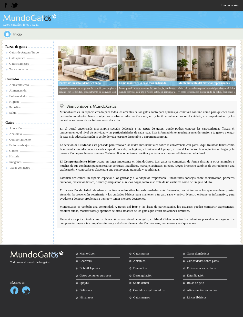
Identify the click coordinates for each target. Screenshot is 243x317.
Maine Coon (87, 253)
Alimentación (18, 90)
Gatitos (14, 151)
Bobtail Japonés (90, 268)
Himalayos (86, 297)
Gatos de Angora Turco (24, 52)
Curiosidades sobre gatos (203, 261)
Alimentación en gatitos (202, 290)
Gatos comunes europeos (95, 275)
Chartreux (86, 261)
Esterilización (195, 275)
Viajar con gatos (19, 167)
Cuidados (12, 79)
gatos (46, 262)
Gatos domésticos (198, 253)
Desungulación (142, 275)
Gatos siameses (19, 63)
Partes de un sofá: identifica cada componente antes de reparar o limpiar (83, 85)
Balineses (86, 290)
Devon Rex (140, 268)
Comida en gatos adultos (148, 290)
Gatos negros (141, 297)
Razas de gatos (16, 47)
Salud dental (141, 283)
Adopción (15, 128)
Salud (13, 112)
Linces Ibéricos (196, 297)
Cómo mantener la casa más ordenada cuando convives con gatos (142, 85)
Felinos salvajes (19, 145)
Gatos (9, 122)
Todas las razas (19, 69)
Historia (14, 156)
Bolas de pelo (195, 283)
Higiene (14, 101)
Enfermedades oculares (201, 268)
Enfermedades (18, 96)
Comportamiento (20, 139)
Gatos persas (17, 58)
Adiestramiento (19, 85)
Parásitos (15, 107)
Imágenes (15, 162)
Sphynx (84, 283)
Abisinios (139, 261)
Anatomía (15, 134)
